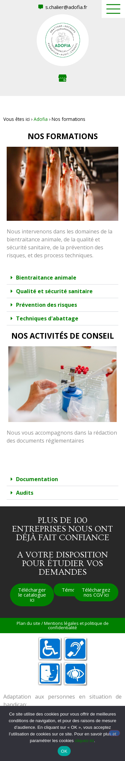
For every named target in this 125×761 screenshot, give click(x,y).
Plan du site (28, 623)
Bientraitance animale (46, 277)
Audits (24, 492)
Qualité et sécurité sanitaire (54, 291)
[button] (62, 278)
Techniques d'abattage (47, 318)
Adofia (41, 119)
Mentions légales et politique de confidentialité (76, 625)
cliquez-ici (84, 740)
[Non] (114, 733)
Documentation (37, 479)
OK (64, 751)
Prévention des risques (46, 304)
